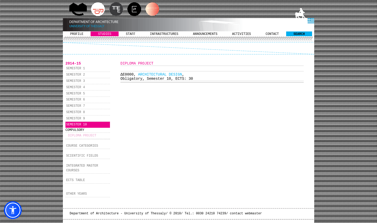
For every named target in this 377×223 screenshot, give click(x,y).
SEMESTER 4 (75, 87)
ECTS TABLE (75, 180)
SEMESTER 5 (75, 93)
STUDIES (104, 34)
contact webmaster (246, 213)
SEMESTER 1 (75, 68)
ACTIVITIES (241, 34)
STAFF (130, 34)
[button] (12, 210)
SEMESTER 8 (75, 112)
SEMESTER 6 (75, 100)
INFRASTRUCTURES (164, 34)
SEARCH (299, 34)
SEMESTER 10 (76, 124)
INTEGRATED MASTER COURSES (82, 168)
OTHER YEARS (76, 194)
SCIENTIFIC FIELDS (82, 156)
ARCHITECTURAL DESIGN (160, 74)
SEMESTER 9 (75, 118)
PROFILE (76, 34)
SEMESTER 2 (75, 75)
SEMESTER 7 (75, 106)
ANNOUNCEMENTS (205, 34)
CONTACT (272, 34)
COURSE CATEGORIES (82, 146)
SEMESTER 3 (75, 81)
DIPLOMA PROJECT (82, 135)
